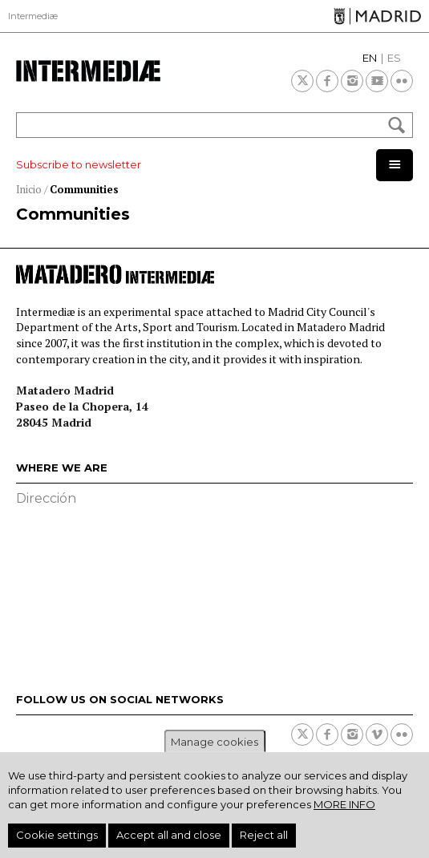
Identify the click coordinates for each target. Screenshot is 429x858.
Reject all (264, 834)
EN (369, 57)
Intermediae (88, 71)
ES (394, 57)
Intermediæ (33, 16)
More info (344, 804)
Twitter (302, 81)
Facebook (327, 81)
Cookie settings (57, 834)
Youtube (377, 81)
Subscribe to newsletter (78, 164)
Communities (84, 189)
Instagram (352, 81)
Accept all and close (168, 834)
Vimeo (377, 734)
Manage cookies (214, 741)
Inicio (29, 189)
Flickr (402, 81)
